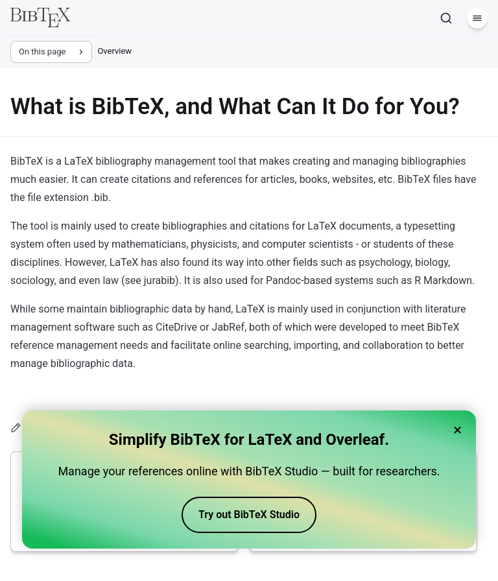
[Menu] (477, 18)
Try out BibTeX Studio (249, 514)
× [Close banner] (457, 430)
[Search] (446, 18)
